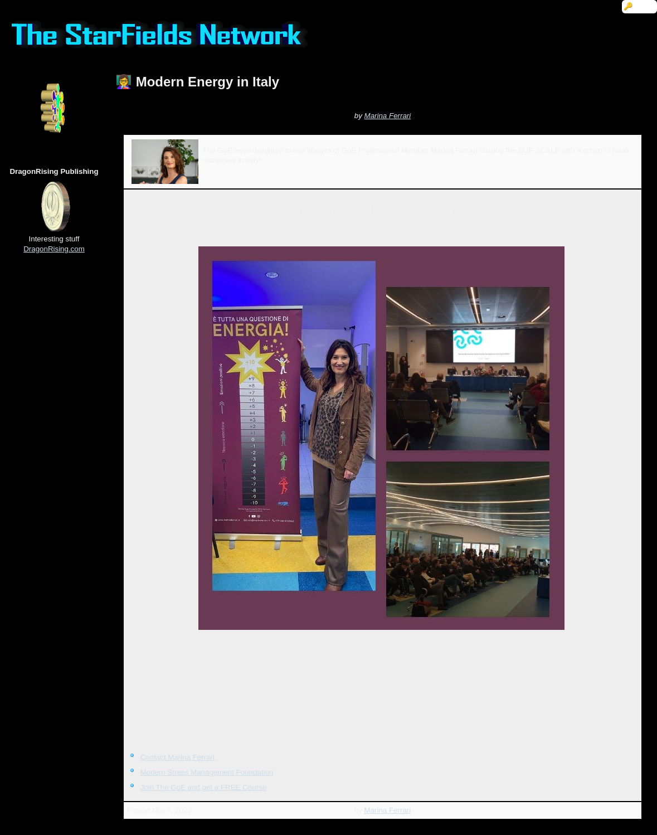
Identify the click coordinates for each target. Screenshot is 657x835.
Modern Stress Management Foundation (207, 772)
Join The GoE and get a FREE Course (203, 787)
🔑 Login (639, 6)
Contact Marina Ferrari (177, 757)
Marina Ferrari (387, 115)
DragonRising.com (54, 249)
